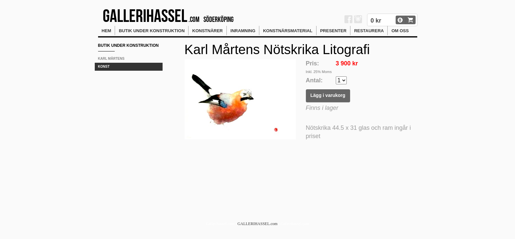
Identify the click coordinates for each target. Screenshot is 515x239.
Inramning (242, 30)
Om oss (400, 30)
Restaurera (369, 30)
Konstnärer (207, 30)
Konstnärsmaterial (288, 30)
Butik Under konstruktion (152, 30)
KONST (104, 66)
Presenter (333, 30)
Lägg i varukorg (328, 95)
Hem (106, 30)
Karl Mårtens (111, 58)
